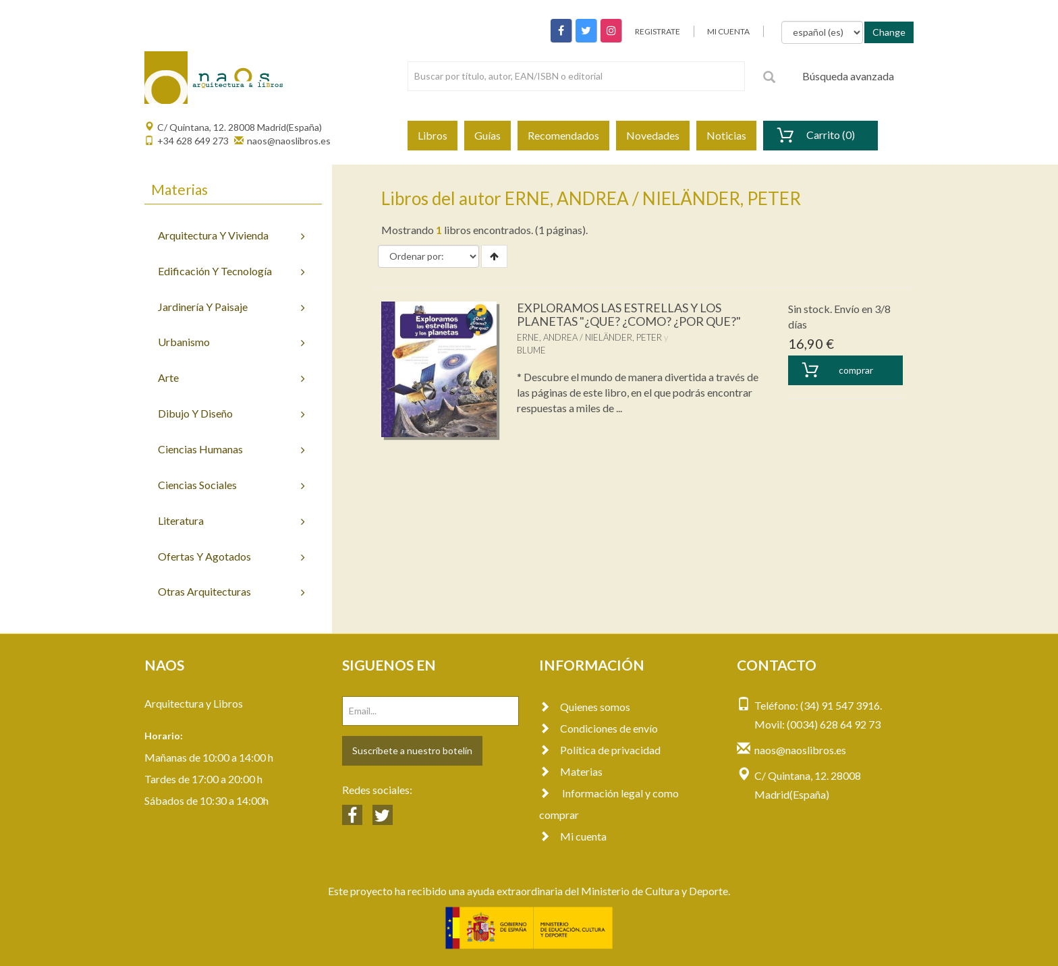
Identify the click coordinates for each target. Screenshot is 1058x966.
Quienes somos (584, 706)
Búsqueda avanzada (848, 75)
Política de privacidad (600, 749)
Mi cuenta (573, 836)
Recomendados (563, 135)
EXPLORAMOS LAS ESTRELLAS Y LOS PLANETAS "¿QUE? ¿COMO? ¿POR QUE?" (629, 314)
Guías (487, 135)
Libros (432, 135)
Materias (571, 771)
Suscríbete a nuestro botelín (412, 750)
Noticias (726, 135)
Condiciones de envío (598, 728)
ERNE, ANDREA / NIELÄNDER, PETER (589, 337)
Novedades (652, 135)
